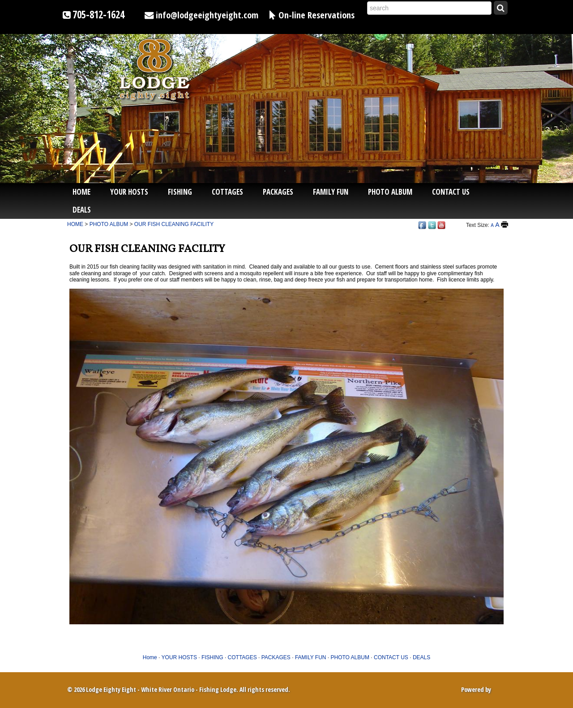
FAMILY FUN (330, 192)
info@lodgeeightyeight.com (207, 15)
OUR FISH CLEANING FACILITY (174, 224)
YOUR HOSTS (129, 192)
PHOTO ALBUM (390, 192)
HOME (75, 224)
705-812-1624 (98, 14)
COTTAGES (227, 192)
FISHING (180, 192)
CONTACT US (451, 192)
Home (81, 192)
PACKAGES (278, 192)
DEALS (82, 210)
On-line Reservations (316, 15)
